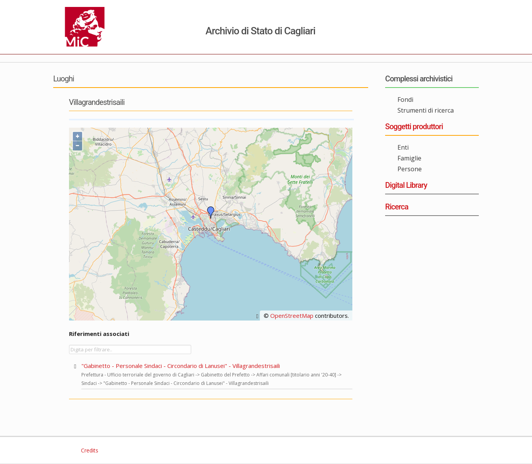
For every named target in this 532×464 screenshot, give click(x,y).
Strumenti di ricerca (425, 110)
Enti (403, 147)
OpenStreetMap (291, 315)
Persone (409, 169)
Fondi (405, 99)
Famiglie (409, 158)
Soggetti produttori (414, 126)
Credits (88, 450)
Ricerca (396, 206)
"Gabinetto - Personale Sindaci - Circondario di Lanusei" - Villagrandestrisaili (180, 366)
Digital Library (406, 185)
